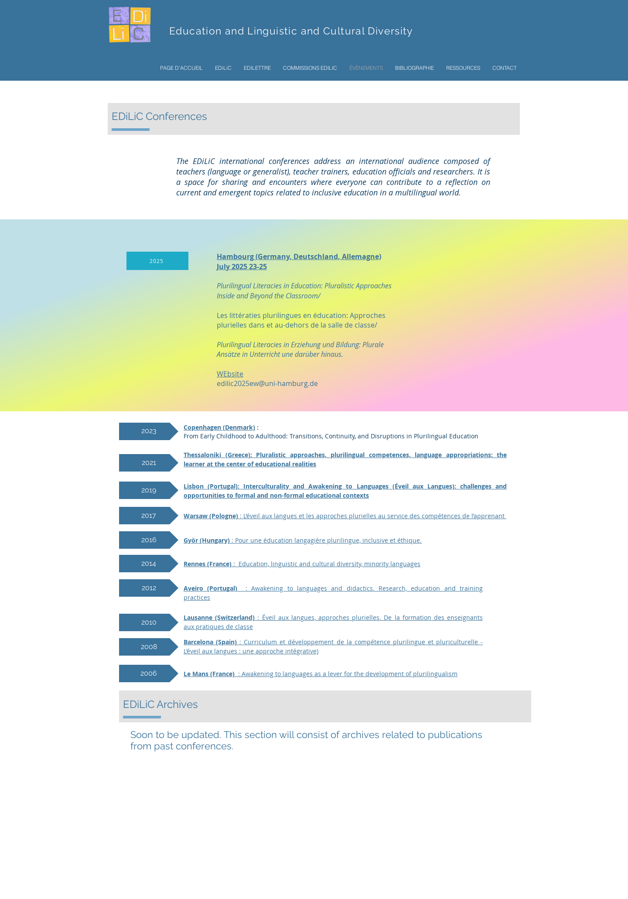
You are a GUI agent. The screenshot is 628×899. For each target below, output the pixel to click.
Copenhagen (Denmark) (219, 427)
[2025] (157, 261)
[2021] (148, 463)
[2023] (148, 431)
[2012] (148, 588)
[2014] (148, 563)
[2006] (148, 673)
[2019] (148, 490)
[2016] (148, 540)
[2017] (148, 515)
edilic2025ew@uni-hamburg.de (267, 383)
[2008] (148, 647)
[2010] (148, 622)
